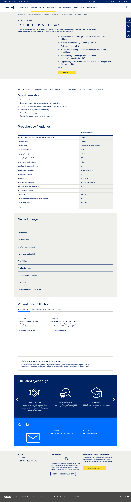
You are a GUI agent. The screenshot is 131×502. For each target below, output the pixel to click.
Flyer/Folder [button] (64, 261)
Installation (79, 7)
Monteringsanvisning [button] (64, 247)
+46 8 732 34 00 (27, 460)
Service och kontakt (95, 89)
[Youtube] (126, 1)
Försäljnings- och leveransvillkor (48, 496)
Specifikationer (40, 89)
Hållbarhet (90, 1)
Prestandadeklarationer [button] (64, 275)
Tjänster (91, 7)
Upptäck (22, 7)
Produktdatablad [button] (64, 240)
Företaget (102, 1)
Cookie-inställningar (69, 496)
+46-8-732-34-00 (61, 433)
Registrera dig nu (94, 468)
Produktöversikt (25, 89)
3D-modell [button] (64, 282)
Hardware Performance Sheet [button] (64, 289)
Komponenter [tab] (24, 310)
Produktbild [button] (64, 233)
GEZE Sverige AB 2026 (20, 496)
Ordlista (77, 496)
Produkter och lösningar (42, 7)
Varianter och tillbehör (75, 89)
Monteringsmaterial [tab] (52, 310)
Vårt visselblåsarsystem (33, 496)
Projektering (65, 7)
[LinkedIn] (124, 1)
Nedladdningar (56, 89)
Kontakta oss (67, 72)
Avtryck (82, 496)
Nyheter (96, 1)
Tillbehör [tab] (36, 310)
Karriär (107, 1)
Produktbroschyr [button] (64, 268)
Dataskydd (60, 496)
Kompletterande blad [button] (64, 254)
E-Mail (86, 366)
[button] (114, 2)
